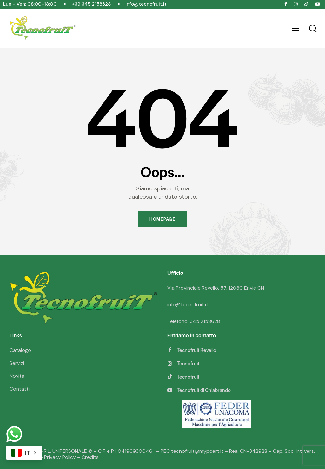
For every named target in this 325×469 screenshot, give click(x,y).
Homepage (162, 219)
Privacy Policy (60, 457)
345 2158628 (205, 321)
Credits (90, 457)
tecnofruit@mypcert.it (197, 451)
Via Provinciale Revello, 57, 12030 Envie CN (215, 288)
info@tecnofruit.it (187, 304)
